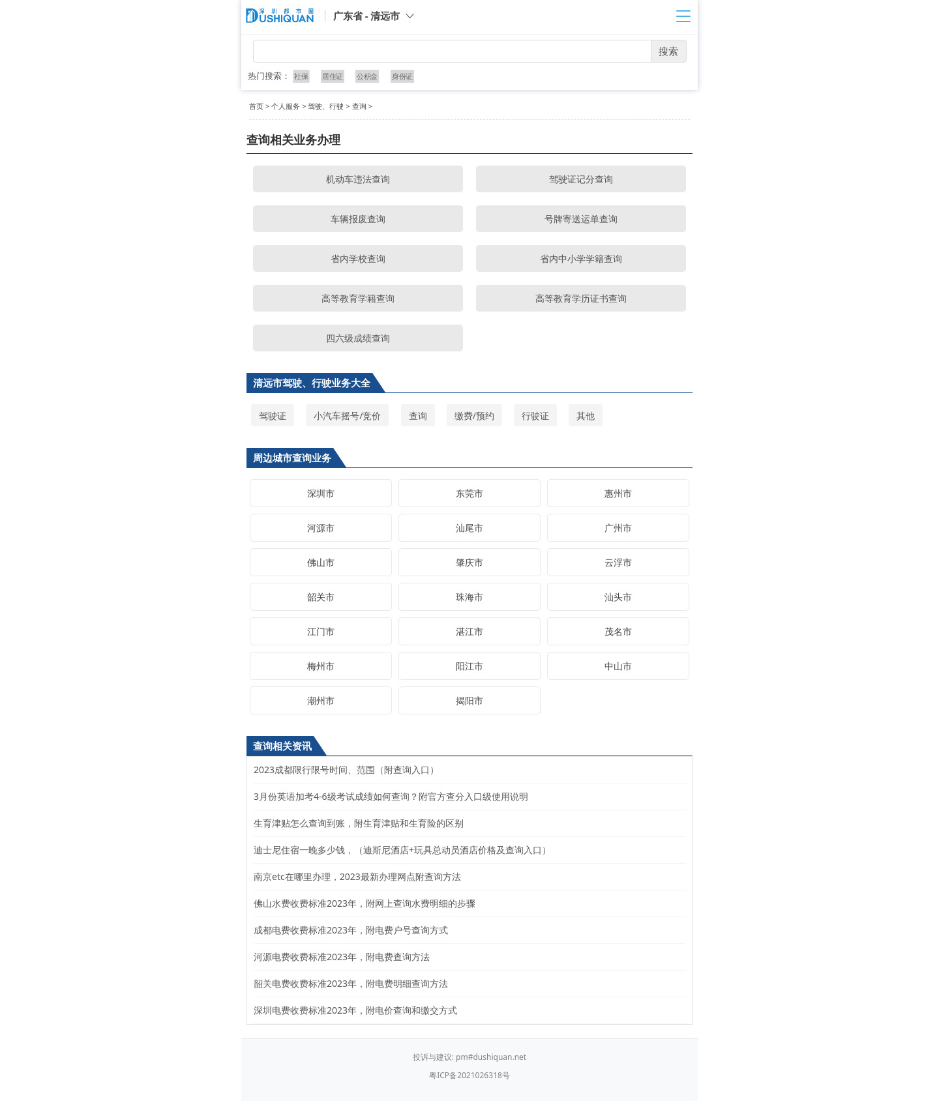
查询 (359, 106)
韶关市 (321, 597)
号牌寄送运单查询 (581, 219)
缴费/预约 (474, 415)
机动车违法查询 (358, 179)
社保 (302, 76)
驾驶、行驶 (326, 106)
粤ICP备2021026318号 (469, 1075)
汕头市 (618, 597)
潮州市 (321, 700)
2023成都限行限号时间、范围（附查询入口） (346, 769)
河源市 (321, 527)
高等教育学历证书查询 (581, 298)
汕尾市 (469, 527)
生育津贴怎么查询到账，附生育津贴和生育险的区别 (359, 823)
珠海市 (469, 597)
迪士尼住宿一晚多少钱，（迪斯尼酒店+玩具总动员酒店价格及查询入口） (402, 850)
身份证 (401, 76)
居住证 (332, 76)
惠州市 (618, 493)
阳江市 (469, 666)
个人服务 (285, 106)
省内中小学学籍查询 (581, 258)
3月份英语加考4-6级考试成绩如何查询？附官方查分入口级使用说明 (391, 796)
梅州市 (321, 666)
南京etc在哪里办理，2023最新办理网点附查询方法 (357, 876)
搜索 (668, 50)
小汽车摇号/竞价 (347, 415)
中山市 (618, 666)
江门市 (321, 631)
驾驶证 (272, 415)
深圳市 (321, 493)
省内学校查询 (358, 258)
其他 (585, 415)
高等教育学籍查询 (358, 298)
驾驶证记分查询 (581, 179)
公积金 (367, 76)
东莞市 (469, 493)
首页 (256, 106)
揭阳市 (469, 700)
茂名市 (618, 631)
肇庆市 (469, 562)
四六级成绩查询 (358, 338)
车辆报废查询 (358, 219)
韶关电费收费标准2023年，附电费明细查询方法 (351, 983)
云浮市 (618, 562)
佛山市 (321, 562)
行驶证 (535, 415)
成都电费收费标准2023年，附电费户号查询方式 (351, 930)
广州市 (618, 527)
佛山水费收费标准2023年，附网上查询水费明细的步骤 (364, 903)
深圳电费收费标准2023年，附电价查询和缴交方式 (355, 1010)
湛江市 (469, 631)
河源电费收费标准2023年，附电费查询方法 (342, 956)
